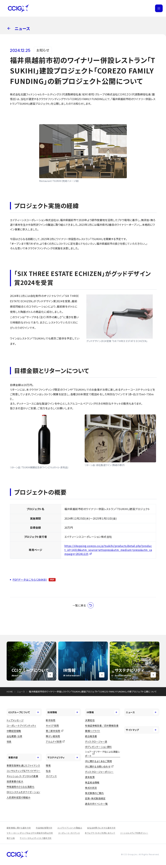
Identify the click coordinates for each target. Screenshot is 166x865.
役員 (9, 741)
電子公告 (11, 838)
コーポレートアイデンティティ (21, 725)
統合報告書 (91, 736)
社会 (48, 770)
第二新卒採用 (53, 730)
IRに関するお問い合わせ (97, 766)
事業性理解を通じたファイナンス (23, 765)
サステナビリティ (63, 757)
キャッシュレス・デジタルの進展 (22, 776)
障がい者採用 (53, 736)
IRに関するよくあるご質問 (98, 761)
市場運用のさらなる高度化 (20, 786)
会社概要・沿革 (14, 736)
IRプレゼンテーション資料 (98, 746)
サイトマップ (142, 730)
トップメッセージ (15, 720)
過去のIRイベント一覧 (96, 803)
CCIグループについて (24, 712)
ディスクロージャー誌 (96, 741)
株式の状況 (91, 787)
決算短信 (90, 720)
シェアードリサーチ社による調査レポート (102, 753)
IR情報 (103, 712)
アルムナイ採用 (54, 741)
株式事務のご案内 (94, 793)
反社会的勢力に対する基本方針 (101, 827)
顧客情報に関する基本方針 (19, 827)
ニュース (21, 691)
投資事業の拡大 (15, 781)
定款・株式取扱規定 (95, 798)
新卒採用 (50, 720)
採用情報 (63, 712)
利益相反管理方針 (44, 827)
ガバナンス (51, 776)
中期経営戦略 (14, 730)
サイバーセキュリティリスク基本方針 (35, 838)
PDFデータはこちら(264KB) (30, 580)
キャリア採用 (52, 725)
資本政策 (90, 777)
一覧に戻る (83, 605)
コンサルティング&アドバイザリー (23, 770)
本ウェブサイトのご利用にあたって (100, 832)
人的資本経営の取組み (18, 797)
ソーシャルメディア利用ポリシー (134, 832)
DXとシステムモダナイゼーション (23, 792)
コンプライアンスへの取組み (69, 827)
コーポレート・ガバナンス (69, 832)
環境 (48, 765)
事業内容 (24, 757)
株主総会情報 (92, 782)
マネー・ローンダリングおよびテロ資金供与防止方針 (30, 832)
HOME (10, 691)
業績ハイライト (92, 730)
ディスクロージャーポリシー (99, 771)
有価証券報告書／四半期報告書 (102, 725)
